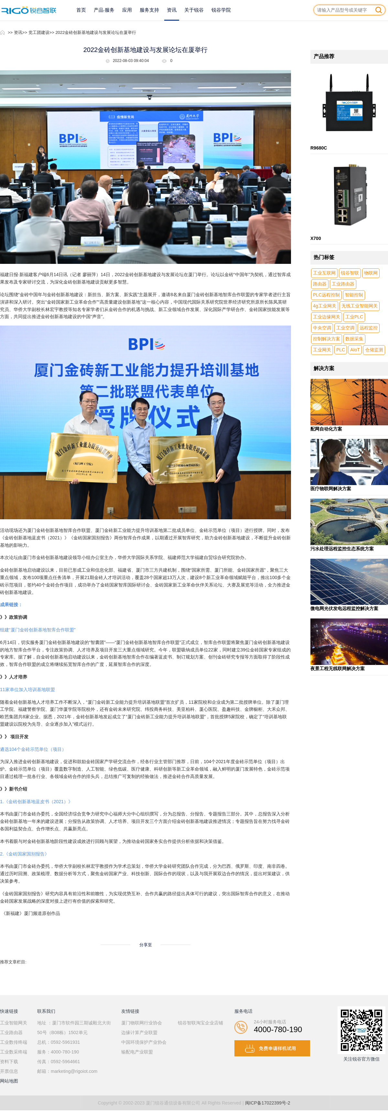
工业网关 (322, 349)
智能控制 (354, 294)
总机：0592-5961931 (58, 1042)
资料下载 (9, 1061)
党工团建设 (38, 32)
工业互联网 (324, 272)
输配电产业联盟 (137, 1051)
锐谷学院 (221, 10)
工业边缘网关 (326, 316)
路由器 (320, 283)
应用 (127, 10)
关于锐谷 (194, 10)
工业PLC (354, 316)
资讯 (172, 10)
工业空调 (345, 327)
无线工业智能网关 (359, 305)
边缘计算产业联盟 (139, 1032)
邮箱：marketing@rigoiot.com (67, 1071)
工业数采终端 (13, 1051)
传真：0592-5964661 (58, 1061)
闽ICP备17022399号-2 (267, 1102)
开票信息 (9, 1071)
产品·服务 (104, 10)
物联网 (371, 272)
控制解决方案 (326, 338)
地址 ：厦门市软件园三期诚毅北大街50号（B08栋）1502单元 (74, 1027)
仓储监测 (374, 349)
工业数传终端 (13, 1042)
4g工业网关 (324, 305)
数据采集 (354, 338)
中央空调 (322, 327)
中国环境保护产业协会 (144, 1042)
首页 (81, 10)
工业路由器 (343, 283)
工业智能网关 (13, 1022)
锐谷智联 (350, 272)
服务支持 (149, 10)
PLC (340, 349)
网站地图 (9, 1081)
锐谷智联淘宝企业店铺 (200, 1022)
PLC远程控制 (326, 294)
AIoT (355, 349)
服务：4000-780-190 (58, 1051)
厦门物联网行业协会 (141, 1022)
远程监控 (369, 327)
